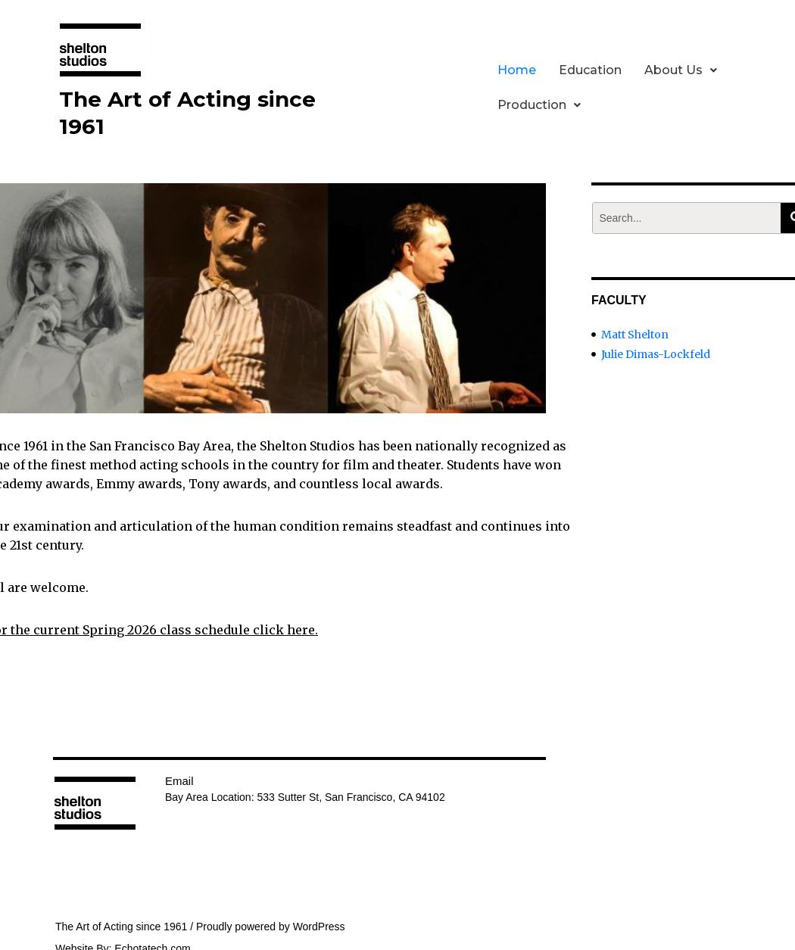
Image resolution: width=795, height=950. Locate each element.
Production (539, 105)
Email (179, 780)
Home (516, 70)
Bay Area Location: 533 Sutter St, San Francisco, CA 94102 (305, 797)
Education (590, 70)
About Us (680, 70)
